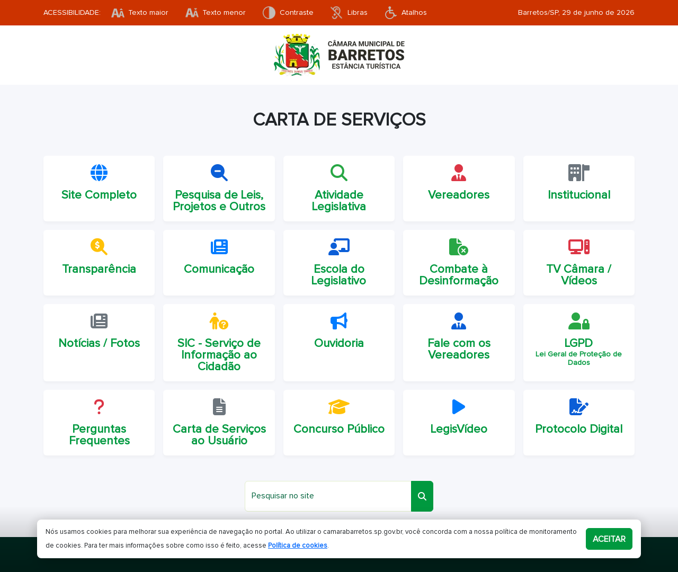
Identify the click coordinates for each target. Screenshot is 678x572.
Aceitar (609, 539)
